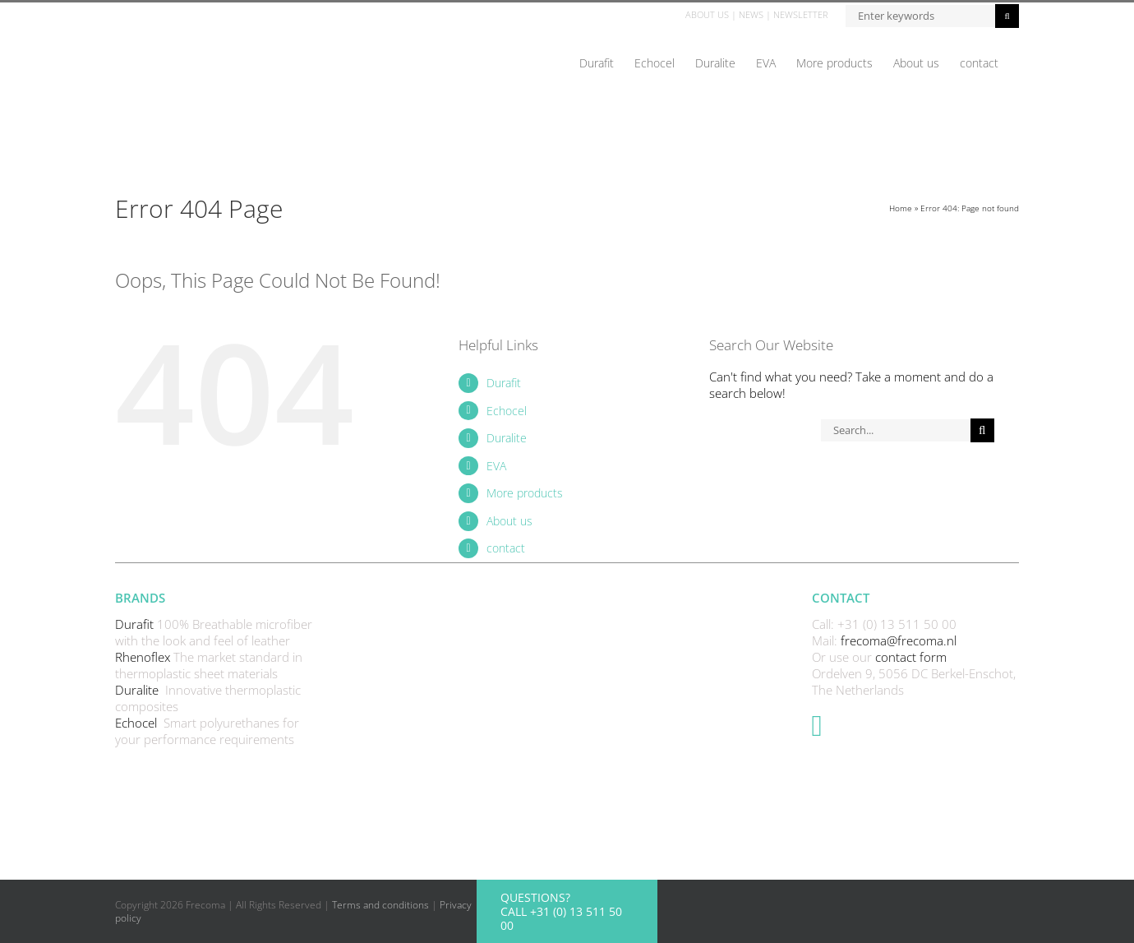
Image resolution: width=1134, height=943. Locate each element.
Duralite (506, 438)
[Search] (982, 430)
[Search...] (895, 430)
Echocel (506, 410)
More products (524, 493)
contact (505, 548)
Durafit (503, 383)
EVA (496, 466)
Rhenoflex (144, 657)
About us (509, 521)
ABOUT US (707, 14)
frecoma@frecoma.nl (899, 640)
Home (900, 208)
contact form (911, 657)
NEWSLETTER (800, 14)
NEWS (751, 14)
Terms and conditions (380, 905)
